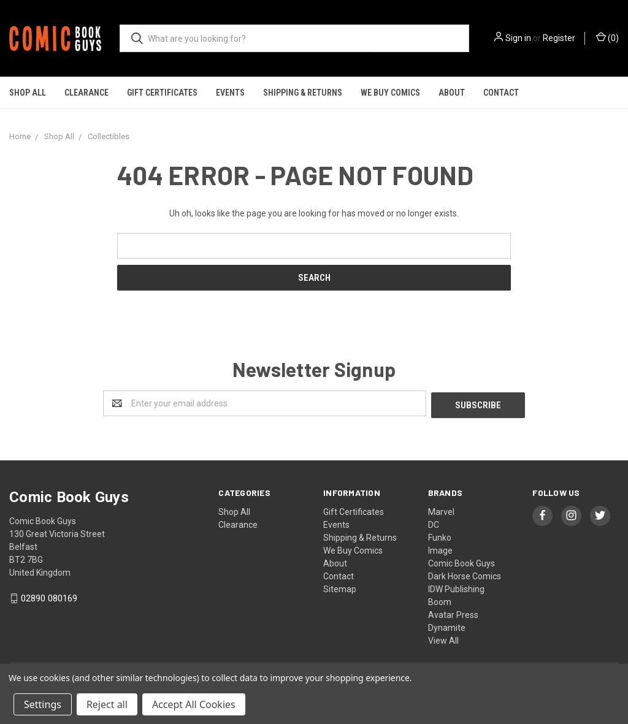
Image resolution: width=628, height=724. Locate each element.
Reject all (107, 704)
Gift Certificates (162, 92)
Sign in (518, 38)
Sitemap (339, 587)
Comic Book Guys (461, 561)
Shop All (27, 92)
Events (230, 92)
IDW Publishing (456, 587)
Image (440, 549)
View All (443, 639)
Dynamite (446, 626)
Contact (501, 92)
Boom (439, 600)
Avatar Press (453, 613)
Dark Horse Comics (464, 574)
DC (433, 523)
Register (559, 38)
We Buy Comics (390, 92)
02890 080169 (49, 597)
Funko (439, 536)
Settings (42, 704)
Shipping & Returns (302, 92)
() (607, 37)
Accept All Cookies (194, 704)
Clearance (86, 92)
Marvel (441, 510)
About (451, 92)
